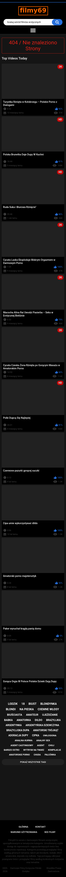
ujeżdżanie (50, 714)
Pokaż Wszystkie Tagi (33, 762)
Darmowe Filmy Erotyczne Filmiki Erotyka (25, 870)
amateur (32, 714)
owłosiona (49, 735)
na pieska (27, 709)
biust (32, 703)
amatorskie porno (19, 754)
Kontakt (40, 826)
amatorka (24, 720)
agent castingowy (22, 745)
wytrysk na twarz (33, 750)
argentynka (14, 725)
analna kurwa (23, 740)
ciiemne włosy (48, 709)
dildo (38, 720)
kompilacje (54, 750)
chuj (51, 745)
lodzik (13, 703)
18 (23, 703)
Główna (23, 826)
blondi (11, 709)
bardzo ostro (12, 750)
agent (40, 745)
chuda (37, 754)
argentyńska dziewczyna (42, 725)
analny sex (43, 740)
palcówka (50, 754)
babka (8, 720)
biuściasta (14, 714)
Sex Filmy (50, 832)
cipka (35, 735)
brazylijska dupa (17, 730)
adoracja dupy (18, 735)
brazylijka (53, 720)
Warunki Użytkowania (24, 832)
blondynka (48, 703)
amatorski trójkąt (45, 730)
